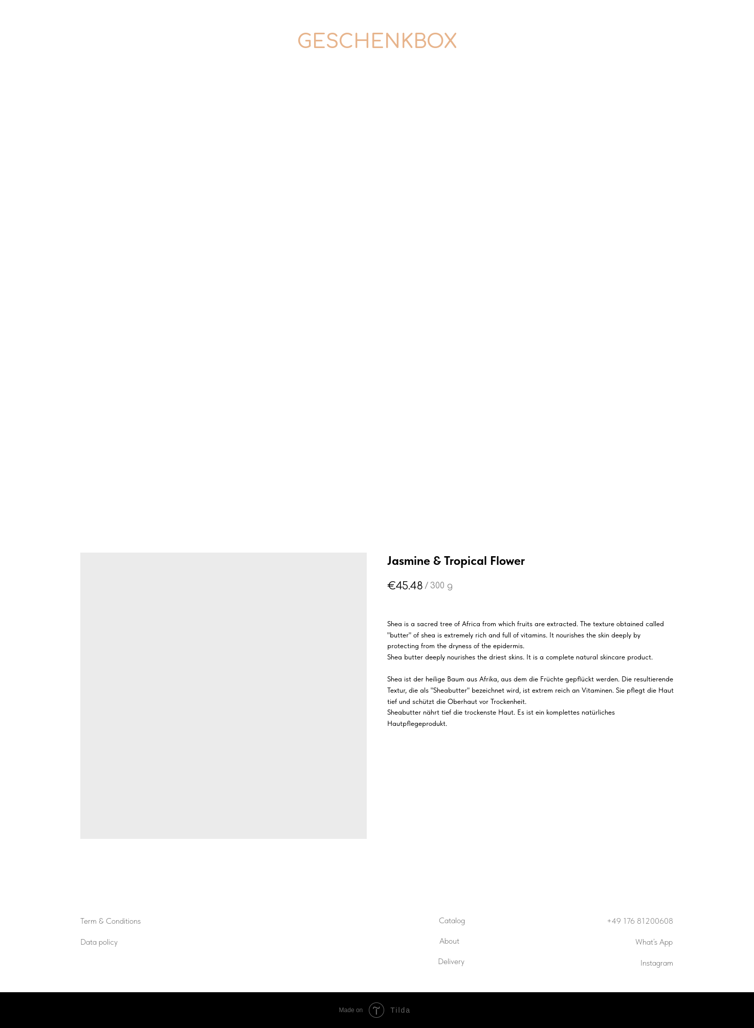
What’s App (654, 942)
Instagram (656, 963)
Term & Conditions (110, 921)
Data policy (99, 942)
